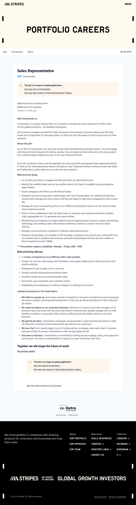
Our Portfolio (78, 438)
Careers (97, 443)
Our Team (75, 449)
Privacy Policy (100, 497)
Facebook (124, 443)
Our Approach (78, 443)
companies (17, 52)
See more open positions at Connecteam (44, 385)
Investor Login (101, 449)
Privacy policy (61, 415)
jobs (4, 52)
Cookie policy (73, 415)
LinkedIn (123, 438)
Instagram (124, 449)
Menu (128, 3)
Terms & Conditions (117, 497)
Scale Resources (101, 438)
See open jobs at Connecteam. (37, 89)
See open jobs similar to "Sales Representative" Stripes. (48, 93)
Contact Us (97, 454)
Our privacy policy (26, 351)
